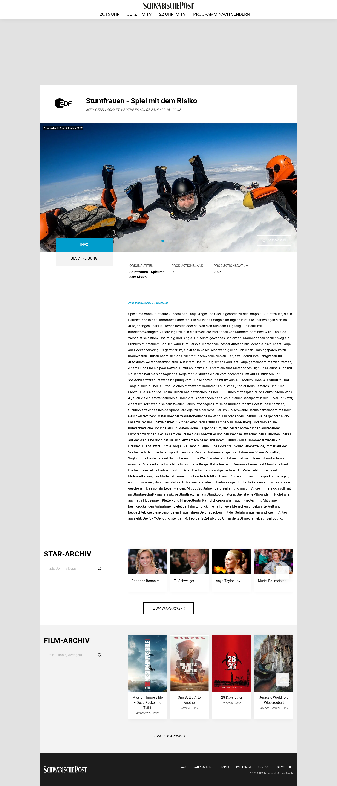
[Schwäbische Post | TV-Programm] (168, 5)
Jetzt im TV (139, 14)
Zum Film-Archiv (169, 736)
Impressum (243, 766)
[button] (162, 241)
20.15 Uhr (109, 14)
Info (84, 245)
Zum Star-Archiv (169, 608)
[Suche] (75, 568)
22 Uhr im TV (172, 14)
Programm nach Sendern (221, 14)
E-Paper (224, 766)
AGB (183, 766)
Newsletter (285, 766)
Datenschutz (202, 766)
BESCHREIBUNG (84, 258)
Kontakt (264, 766)
